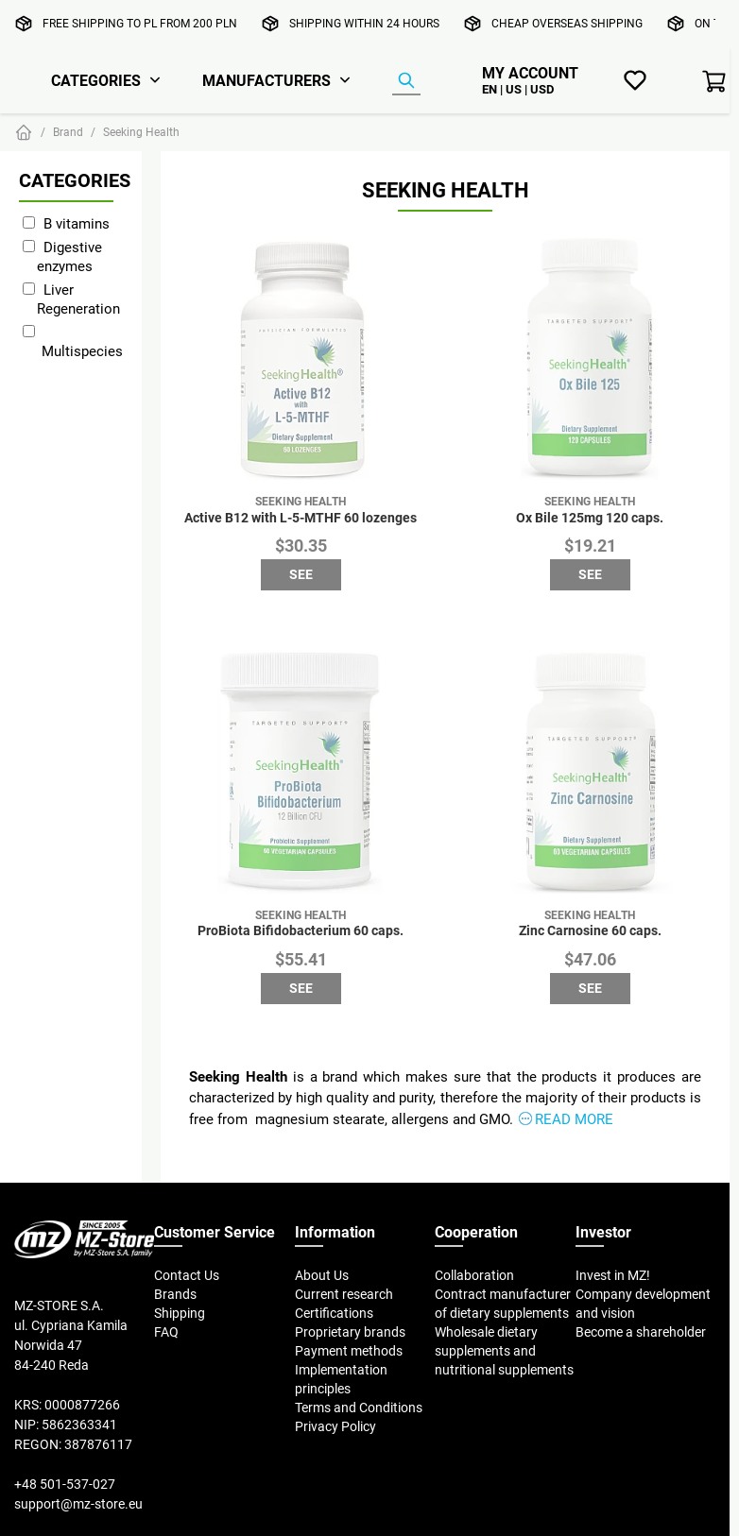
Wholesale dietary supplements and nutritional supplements (504, 1350)
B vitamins (76, 223)
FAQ (166, 1332)
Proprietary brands (350, 1332)
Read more (574, 1119)
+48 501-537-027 (64, 1484)
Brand (68, 132)
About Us (322, 1275)
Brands (175, 1294)
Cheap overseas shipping (567, 23)
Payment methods (349, 1350)
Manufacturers (266, 80)
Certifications (334, 1313)
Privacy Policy (335, 1426)
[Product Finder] (406, 81)
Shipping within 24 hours (364, 23)
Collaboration (474, 1275)
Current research (344, 1294)
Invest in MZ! (613, 1275)
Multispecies (82, 351)
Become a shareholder (641, 1332)
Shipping (179, 1313)
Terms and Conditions (358, 1407)
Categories (96, 80)
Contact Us (186, 1275)
